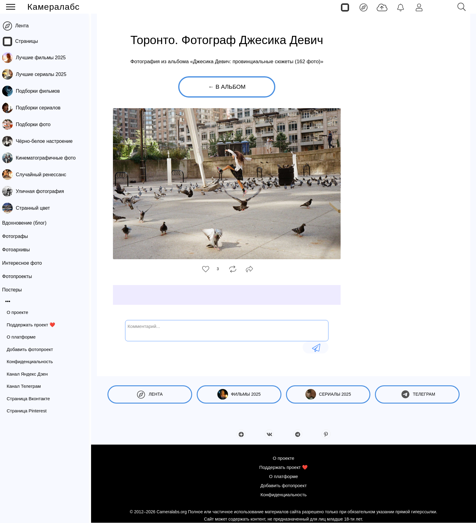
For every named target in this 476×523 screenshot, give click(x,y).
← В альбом (227, 87)
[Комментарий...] (226, 330)
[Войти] (419, 7)
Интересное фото (24, 263)
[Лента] (363, 7)
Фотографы (17, 236)
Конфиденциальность (32, 361)
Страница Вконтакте (30, 398)
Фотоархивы (18, 249)
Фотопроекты (19, 276)
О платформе (23, 336)
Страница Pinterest (29, 410)
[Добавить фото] (382, 7)
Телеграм (417, 394)
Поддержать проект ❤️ (33, 324)
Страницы (29, 41)
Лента (24, 25)
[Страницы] (345, 7)
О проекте (20, 312)
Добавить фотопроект (32, 349)
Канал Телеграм (26, 386)
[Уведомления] (400, 7)
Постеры (14, 289)
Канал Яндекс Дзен (29, 374)
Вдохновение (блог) (27, 222)
